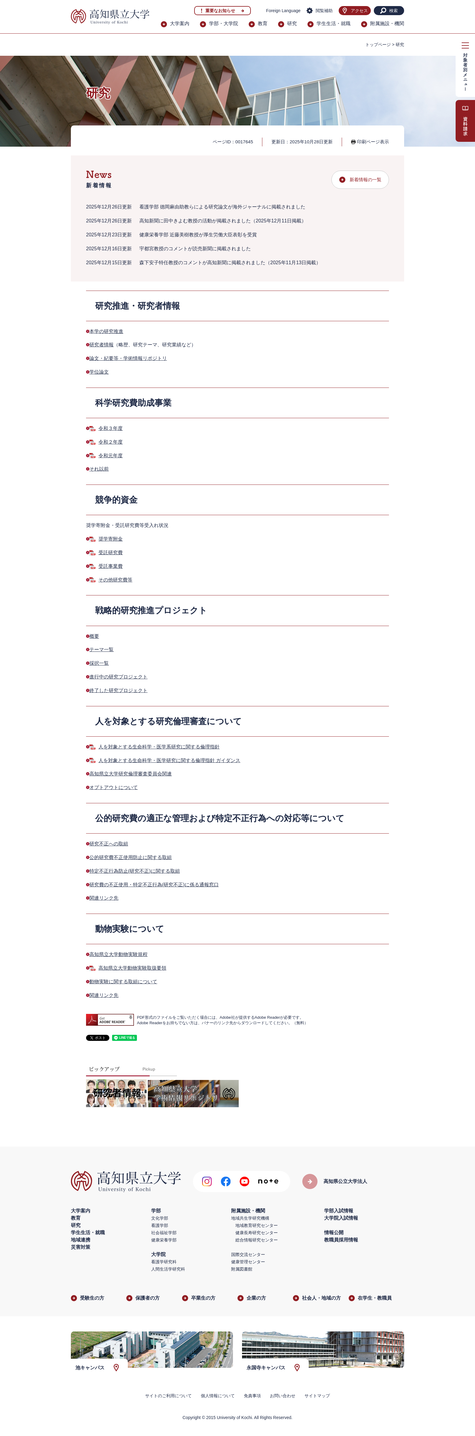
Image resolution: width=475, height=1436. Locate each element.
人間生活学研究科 (168, 1269)
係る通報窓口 (204, 884)
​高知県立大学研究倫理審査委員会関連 (130, 773)
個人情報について (218, 1395)
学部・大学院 (223, 23)
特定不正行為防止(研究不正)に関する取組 (134, 871)
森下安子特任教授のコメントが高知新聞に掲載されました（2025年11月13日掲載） (230, 262)
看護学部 (159, 1225)
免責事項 (252, 1395)
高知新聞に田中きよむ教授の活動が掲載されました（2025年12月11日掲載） (222, 220)
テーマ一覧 (101, 649)
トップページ (378, 44)
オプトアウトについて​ (113, 787)
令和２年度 (110, 442)
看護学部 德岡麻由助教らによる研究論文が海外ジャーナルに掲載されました (222, 206)
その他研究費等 (115, 579)
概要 (94, 636)
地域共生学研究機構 (250, 1218)
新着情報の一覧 (365, 179)
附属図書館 (241, 1269)
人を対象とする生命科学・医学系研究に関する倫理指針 (159, 746)
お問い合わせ (282, 1395)
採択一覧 (99, 663)
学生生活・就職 (333, 23)
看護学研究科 (164, 1261)
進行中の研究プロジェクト (118, 676)
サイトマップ (317, 1395)
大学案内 (179, 23)
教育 (262, 23)
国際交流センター (248, 1254)
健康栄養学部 (164, 1240)
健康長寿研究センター (256, 1232)
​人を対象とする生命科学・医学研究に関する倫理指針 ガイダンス (169, 760)
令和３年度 (110, 428)
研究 (292, 23)
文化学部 (159, 1218)
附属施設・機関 (387, 23)
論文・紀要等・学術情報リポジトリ (128, 358)
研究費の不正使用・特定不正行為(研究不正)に (139, 884)
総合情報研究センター (256, 1240)
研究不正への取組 (108, 843)
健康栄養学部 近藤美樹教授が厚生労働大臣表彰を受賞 (198, 234)
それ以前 (99, 468)
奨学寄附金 (110, 538)
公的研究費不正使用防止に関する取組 (130, 857)
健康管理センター (248, 1261)
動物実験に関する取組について (123, 981)
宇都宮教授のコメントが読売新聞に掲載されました (195, 248)
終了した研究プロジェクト (118, 690)
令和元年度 (110, 455)
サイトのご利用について (168, 1395)
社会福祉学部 (164, 1232)
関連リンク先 (103, 898)
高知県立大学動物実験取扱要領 (132, 968)
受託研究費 (110, 552)
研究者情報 (101, 344)
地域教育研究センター (256, 1225)
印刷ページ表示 (373, 141)
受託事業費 (110, 566)
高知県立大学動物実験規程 (118, 954)
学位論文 (99, 372)
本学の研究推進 (106, 331)
